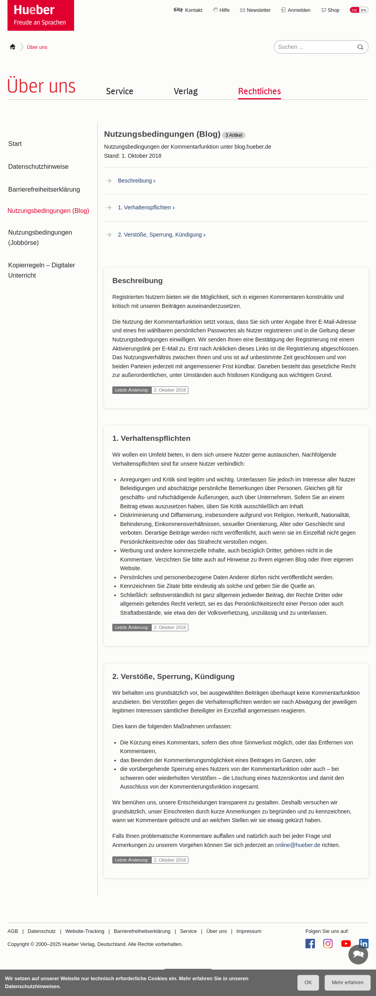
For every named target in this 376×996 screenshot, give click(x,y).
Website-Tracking (84, 931)
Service (120, 91)
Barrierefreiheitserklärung (42, 182)
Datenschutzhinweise (37, 162)
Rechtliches (259, 91)
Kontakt (193, 10)
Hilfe (225, 10)
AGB (12, 931)
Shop (334, 10)
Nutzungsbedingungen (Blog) (48, 203)
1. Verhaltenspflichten (144, 207)
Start (14, 142)
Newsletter (258, 10)
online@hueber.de (297, 844)
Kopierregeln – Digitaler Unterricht (40, 258)
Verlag (186, 91)
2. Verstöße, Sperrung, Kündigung (160, 234)
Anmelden (299, 10)
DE (354, 10)
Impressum (248, 931)
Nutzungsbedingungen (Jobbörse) (39, 228)
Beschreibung (135, 180)
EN (363, 10)
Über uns (217, 931)
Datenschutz (42, 931)
